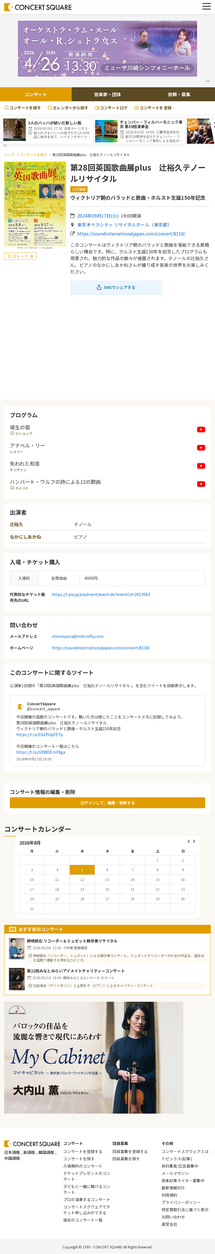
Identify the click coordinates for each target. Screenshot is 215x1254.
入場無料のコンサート (82, 1166)
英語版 (29, 1152)
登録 (153, 108)
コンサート (36, 94)
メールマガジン (175, 1173)
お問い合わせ (173, 1217)
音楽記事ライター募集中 (183, 1180)
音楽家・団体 (107, 94)
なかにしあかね (25, 536)
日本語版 (12, 1152)
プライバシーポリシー (181, 1202)
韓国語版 (46, 1152)
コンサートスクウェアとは (185, 1151)
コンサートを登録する (82, 1151)
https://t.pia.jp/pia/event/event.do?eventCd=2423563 (101, 594)
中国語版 (12, 1158)
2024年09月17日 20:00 (34, 758)
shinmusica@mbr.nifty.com (78, 636)
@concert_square (43, 708)
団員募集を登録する (130, 1151)
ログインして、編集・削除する (107, 802)
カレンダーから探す (68, 107)
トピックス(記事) (177, 1158)
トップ (9, 154)
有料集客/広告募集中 (180, 1166)
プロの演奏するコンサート (86, 1199)
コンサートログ (111, 107)
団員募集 (120, 1143)
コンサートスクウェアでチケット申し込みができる (86, 1209)
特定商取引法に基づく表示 (185, 1209)
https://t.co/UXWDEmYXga (40, 752)
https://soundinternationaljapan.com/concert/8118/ (131, 233)
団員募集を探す (126, 1158)
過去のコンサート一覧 (82, 1220)
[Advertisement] (107, 347)
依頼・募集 (179, 94)
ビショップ (23, 433)
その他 (167, 1143)
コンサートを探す (22, 107)
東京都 (160, 224)
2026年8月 (30, 842)
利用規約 (169, 1195)
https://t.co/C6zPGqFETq (39, 734)
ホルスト (22, 487)
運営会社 (169, 1224)
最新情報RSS (173, 1188)
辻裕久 (16, 524)
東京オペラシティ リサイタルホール (113, 224)
